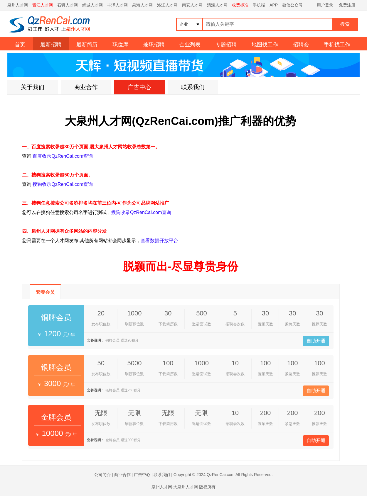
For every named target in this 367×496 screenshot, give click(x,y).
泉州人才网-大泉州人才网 (174, 487)
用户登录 (325, 5)
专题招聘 (226, 44)
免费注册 (347, 5)
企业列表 (190, 44)
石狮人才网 (67, 5)
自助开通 (316, 340)
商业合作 (86, 87)
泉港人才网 (142, 5)
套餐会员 (45, 292)
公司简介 (102, 474)
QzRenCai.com (221, 474)
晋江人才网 (42, 5)
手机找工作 (337, 44)
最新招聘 (50, 44)
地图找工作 (265, 44)
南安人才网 (192, 5)
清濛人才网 (217, 5)
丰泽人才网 (117, 5)
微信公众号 (292, 5)
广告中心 (139, 87)
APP (274, 5)
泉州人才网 (17, 5)
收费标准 (240, 5)
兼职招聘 (153, 44)
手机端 (259, 5)
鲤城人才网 (92, 5)
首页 (20, 44)
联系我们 (193, 87)
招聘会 (301, 44)
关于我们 (32, 87)
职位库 (120, 44)
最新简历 (86, 44)
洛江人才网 (167, 5)
